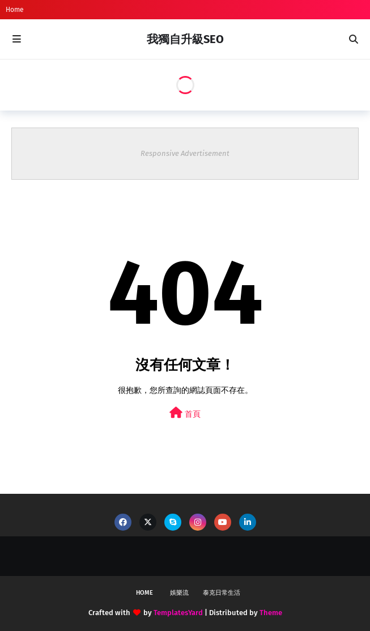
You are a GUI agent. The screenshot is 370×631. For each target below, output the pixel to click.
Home (15, 10)
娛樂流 (179, 592)
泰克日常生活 (221, 592)
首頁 (185, 413)
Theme (271, 612)
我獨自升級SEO (185, 39)
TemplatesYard (178, 612)
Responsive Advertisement (185, 153)
